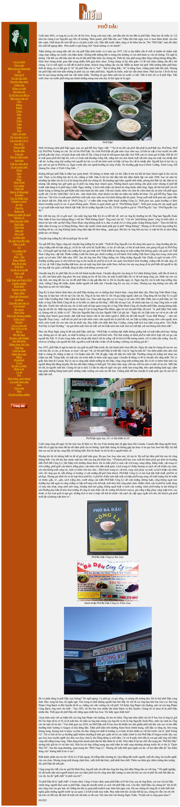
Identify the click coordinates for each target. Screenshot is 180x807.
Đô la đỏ (19, 234)
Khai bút (19, 266)
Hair (19, 385)
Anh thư (19, 160)
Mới (19, 114)
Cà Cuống (19, 185)
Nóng (19, 170)
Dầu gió (19, 230)
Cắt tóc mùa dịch (19, 164)
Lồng (19, 111)
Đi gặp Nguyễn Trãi (19, 241)
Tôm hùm (19, 227)
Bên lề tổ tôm (19, 263)
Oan (19, 130)
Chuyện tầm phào (19, 81)
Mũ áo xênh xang (19, 157)
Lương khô (19, 237)
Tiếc (19, 118)
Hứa (19, 173)
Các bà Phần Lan (19, 198)
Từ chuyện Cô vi (19, 137)
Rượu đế (19, 211)
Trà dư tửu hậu (19, 78)
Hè (19, 71)
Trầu (19, 124)
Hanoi (19, 108)
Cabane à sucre (19, 201)
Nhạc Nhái (19, 293)
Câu (19, 176)
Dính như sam (19, 354)
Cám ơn (19, 154)
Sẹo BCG (19, 144)
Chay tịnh (19, 388)
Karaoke (19, 195)
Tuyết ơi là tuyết (19, 270)
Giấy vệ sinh (19, 134)
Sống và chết (19, 88)
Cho (19, 101)
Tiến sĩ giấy (19, 244)
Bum (19, 179)
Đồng (19, 105)
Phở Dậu (19, 224)
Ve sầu (19, 276)
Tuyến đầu (19, 150)
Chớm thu (19, 85)
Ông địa (19, 208)
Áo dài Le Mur (19, 366)
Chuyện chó (19, 92)
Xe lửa (19, 204)
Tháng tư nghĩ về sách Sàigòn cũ (19, 216)
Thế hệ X (19, 75)
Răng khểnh (19, 260)
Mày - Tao (19, 257)
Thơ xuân (19, 65)
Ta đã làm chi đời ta (19, 95)
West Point (19, 182)
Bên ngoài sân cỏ (19, 98)
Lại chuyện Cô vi (19, 140)
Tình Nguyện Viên (19, 221)
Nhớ (19, 127)
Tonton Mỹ (19, 147)
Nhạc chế (19, 273)
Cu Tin (19, 254)
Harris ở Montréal (19, 192)
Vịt (19, 247)
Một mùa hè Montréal (19, 68)
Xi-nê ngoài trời (19, 167)
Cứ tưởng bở (19, 251)
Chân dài (19, 188)
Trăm (19, 121)
